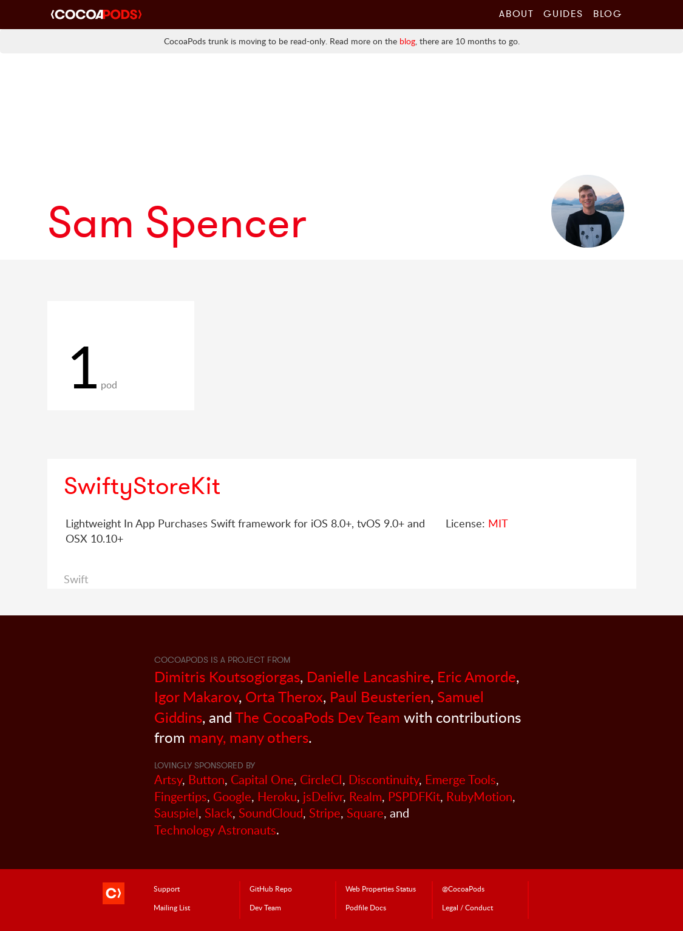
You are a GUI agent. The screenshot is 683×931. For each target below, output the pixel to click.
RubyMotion (479, 796)
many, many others (248, 737)
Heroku (277, 796)
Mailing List (172, 907)
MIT (498, 523)
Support (167, 888)
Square (365, 813)
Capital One (262, 779)
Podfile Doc (365, 907)
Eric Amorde (476, 676)
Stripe (325, 813)
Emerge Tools (460, 779)
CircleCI (321, 779)
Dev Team (265, 907)
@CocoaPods (463, 888)
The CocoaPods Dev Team (317, 717)
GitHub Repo (271, 888)
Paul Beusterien (380, 696)
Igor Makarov (196, 696)
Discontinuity (383, 779)
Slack (219, 813)
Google (232, 796)
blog (407, 41)
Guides (563, 13)
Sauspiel (176, 813)
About (516, 13)
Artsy (168, 779)
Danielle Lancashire (368, 676)
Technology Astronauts (215, 830)
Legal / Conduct (467, 907)
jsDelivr (323, 796)
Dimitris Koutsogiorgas (227, 676)
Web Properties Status (380, 888)
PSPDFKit (414, 796)
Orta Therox (284, 696)
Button (206, 779)
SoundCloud (271, 813)
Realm (365, 796)
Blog (607, 13)
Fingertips (180, 796)
